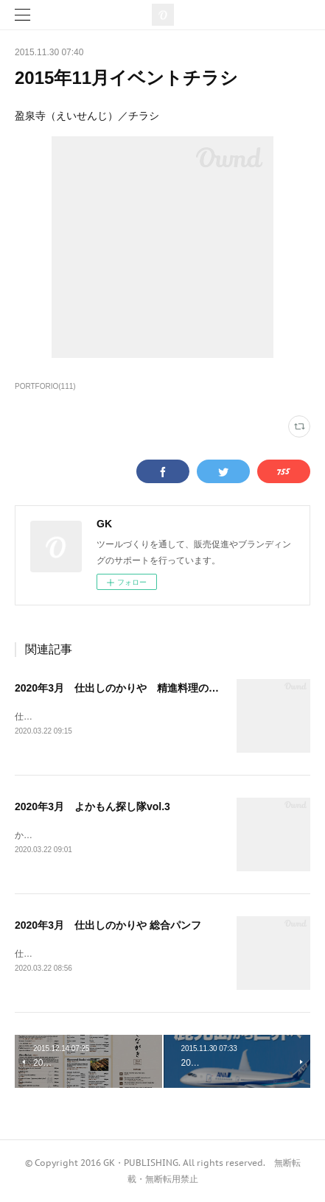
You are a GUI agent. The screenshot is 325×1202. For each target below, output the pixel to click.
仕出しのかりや (46, 716)
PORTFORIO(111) (45, 386)
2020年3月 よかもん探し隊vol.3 (92, 806)
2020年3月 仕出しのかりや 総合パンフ (108, 925)
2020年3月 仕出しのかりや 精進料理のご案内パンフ (142, 688)
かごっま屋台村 (46, 835)
